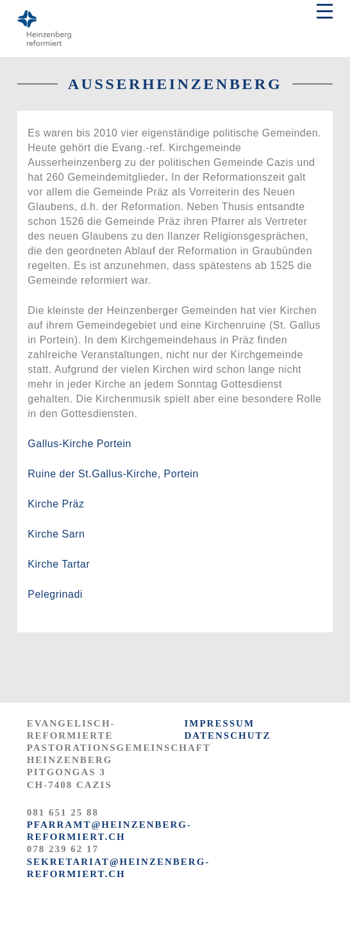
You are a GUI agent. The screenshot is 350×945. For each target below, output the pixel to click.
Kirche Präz (56, 503)
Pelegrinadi (55, 594)
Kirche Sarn (56, 534)
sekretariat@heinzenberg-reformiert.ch (118, 868)
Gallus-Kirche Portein (79, 443)
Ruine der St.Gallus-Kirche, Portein (113, 473)
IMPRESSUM (219, 723)
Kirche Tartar (59, 564)
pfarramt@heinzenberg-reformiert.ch (109, 830)
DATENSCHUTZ (227, 735)
